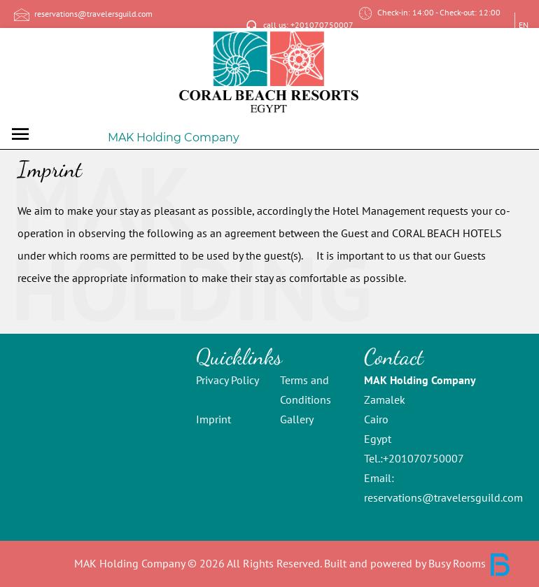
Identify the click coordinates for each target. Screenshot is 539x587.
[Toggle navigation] (20, 134)
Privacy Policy (227, 380)
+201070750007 (423, 458)
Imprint (213, 419)
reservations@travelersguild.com (443, 497)
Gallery (297, 419)
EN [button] (523, 25)
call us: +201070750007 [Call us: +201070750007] (297, 26)
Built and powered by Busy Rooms (417, 563)
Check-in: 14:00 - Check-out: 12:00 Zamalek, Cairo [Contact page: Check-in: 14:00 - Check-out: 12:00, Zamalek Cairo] (428, 25)
